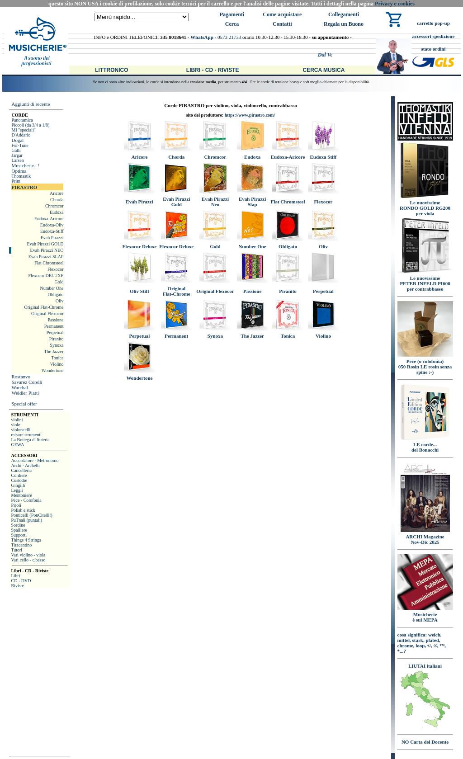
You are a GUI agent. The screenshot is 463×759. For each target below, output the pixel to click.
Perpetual (55, 332)
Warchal (19, 387)
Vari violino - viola (28, 554)
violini (17, 419)
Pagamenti (232, 14)
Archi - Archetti (25, 465)
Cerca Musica (324, 70)
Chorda (56, 199)
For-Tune (19, 145)
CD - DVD (21, 580)
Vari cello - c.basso (28, 559)
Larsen (17, 160)
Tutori (16, 549)
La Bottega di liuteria (30, 439)
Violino (57, 364)
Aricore (57, 193)
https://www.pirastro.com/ (250, 115)
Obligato (55, 294)
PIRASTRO (24, 187)
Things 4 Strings (26, 539)
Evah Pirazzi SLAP (46, 256)
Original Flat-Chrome (44, 307)
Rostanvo (20, 376)
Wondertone (53, 370)
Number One (52, 288)
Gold (58, 281)
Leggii (17, 490)
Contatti (282, 24)
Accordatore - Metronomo (34, 460)
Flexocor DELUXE (45, 275)
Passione (55, 319)
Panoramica (22, 120)
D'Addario (20, 134)
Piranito (56, 338)
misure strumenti (26, 434)
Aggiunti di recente (30, 104)
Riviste (17, 585)
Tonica (57, 357)
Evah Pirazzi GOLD (45, 243)
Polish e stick (23, 510)
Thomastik (21, 176)
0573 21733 (229, 37)
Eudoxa (57, 212)
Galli (15, 150)
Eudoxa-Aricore (48, 218)
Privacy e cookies (395, 3)
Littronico (111, 70)
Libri (15, 575)
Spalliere (19, 530)
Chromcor (54, 205)
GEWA (17, 444)
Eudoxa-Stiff (51, 231)
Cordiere (19, 475)
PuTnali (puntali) (26, 520)
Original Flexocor (47, 313)
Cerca (232, 24)
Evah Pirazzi (52, 237)
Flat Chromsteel (48, 262)
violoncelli (20, 429)
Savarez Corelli (26, 382)
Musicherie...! (25, 165)
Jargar (16, 155)
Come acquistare (282, 14)
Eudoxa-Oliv (52, 224)
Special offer (24, 403)
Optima (18, 171)
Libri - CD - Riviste (212, 70)
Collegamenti (343, 14)
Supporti (18, 535)
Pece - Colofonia (26, 500)
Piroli (16, 505)
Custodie (19, 480)
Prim (15, 181)
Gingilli (18, 485)
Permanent (54, 326)
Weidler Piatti (25, 393)
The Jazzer (53, 351)
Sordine (18, 525)
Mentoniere (21, 495)
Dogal (17, 140)
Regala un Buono (344, 24)
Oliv (60, 300)
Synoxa (56, 345)
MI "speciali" (23, 129)
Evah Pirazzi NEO (47, 250)
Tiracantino (21, 544)
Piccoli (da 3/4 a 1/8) (30, 125)
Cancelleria (21, 470)
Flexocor (55, 269)
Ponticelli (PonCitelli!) (31, 515)
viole (15, 424)
